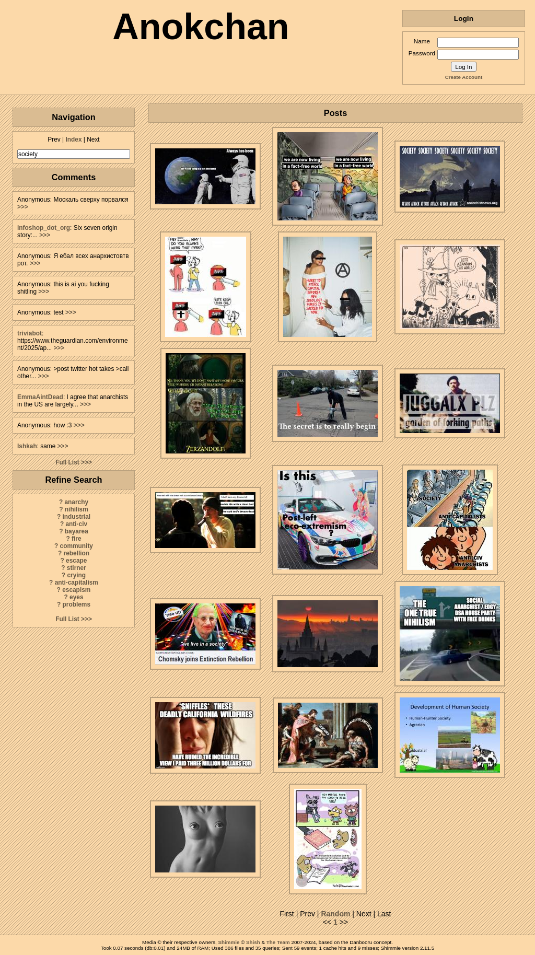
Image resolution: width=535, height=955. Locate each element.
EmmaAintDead (40, 397)
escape (76, 560)
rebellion (77, 553)
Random (335, 914)
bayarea (76, 531)
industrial (77, 516)
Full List (67, 462)
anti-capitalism (76, 582)
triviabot (29, 333)
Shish (253, 942)
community (76, 546)
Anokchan (200, 26)
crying (76, 575)
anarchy (76, 502)
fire (77, 538)
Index (73, 139)
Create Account (463, 77)
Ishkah (27, 446)
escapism (76, 589)
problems (77, 604)
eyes (76, 597)
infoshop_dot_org (43, 227)
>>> (22, 207)
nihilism (76, 509)
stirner (76, 568)
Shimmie (229, 942)
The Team (278, 942)
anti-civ (76, 524)
